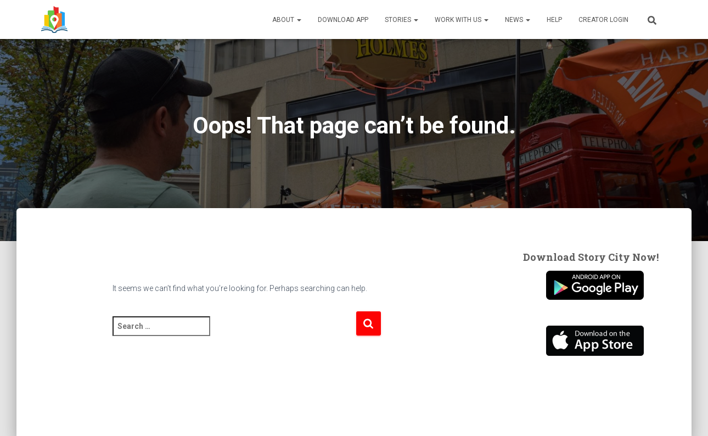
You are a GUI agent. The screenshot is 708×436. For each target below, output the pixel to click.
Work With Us (461, 20)
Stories (401, 20)
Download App (343, 20)
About (286, 20)
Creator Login (603, 20)
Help (554, 20)
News (517, 20)
